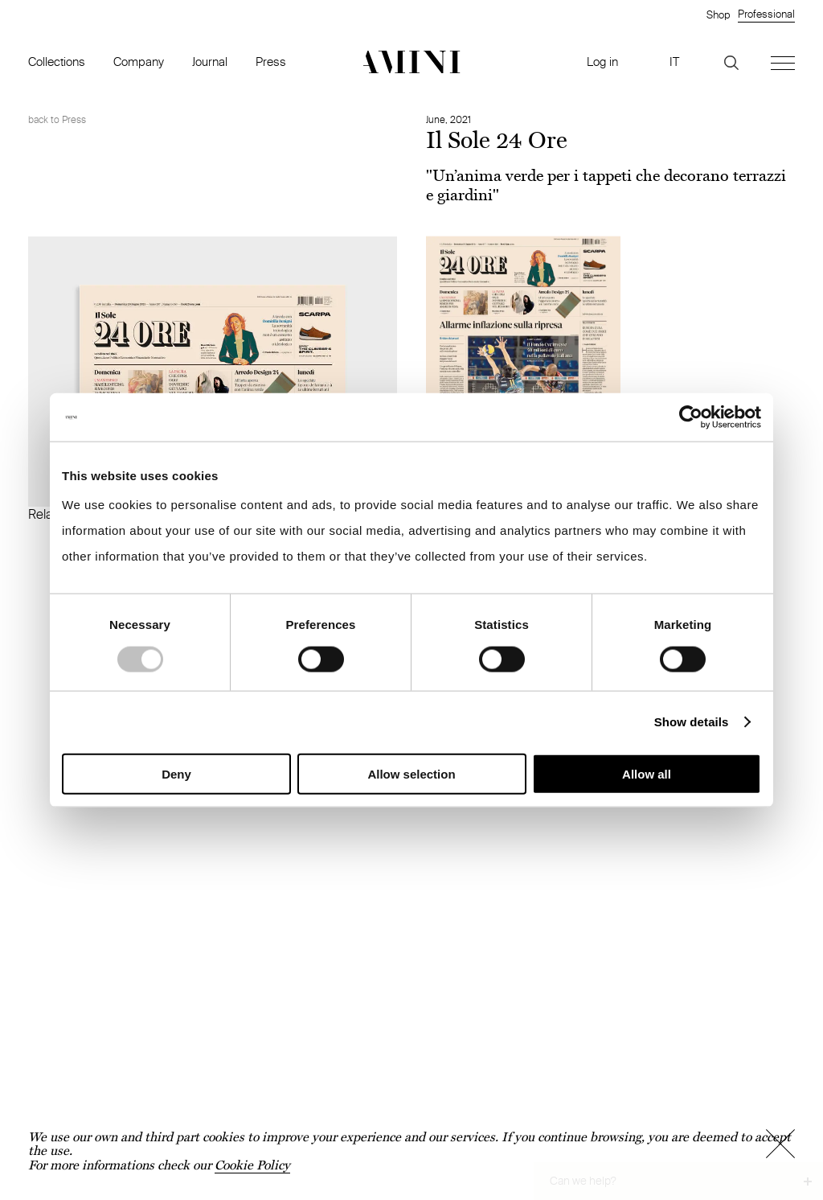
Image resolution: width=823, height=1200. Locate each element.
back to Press (57, 119)
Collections (56, 61)
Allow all (646, 773)
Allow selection (411, 773)
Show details (691, 722)
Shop (718, 14)
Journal (209, 61)
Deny (176, 773)
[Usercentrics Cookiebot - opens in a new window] (690, 417)
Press (271, 61)
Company (138, 61)
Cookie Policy (252, 1165)
